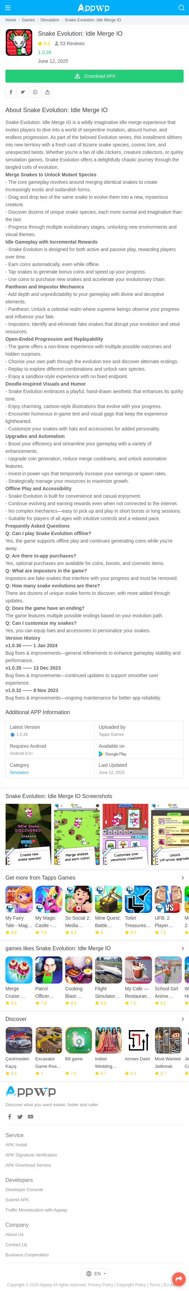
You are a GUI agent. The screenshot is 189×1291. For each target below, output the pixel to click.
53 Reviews (71, 43)
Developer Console (24, 1189)
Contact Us (16, 1244)
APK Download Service (28, 1165)
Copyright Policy (131, 1285)
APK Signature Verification (31, 1154)
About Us (14, 1234)
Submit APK (17, 1199)
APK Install (16, 1144)
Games (28, 20)
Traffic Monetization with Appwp (36, 1210)
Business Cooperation (27, 1254)
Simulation (49, 20)
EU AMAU (173, 1285)
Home (10, 20)
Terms (154, 1285)
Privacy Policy (100, 1285)
